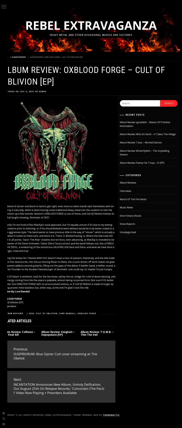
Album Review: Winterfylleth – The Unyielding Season (147, 156)
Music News (129, 211)
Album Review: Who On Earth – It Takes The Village (146, 136)
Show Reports (130, 227)
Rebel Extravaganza (94, 25)
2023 (38, 317)
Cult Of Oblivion (54, 317)
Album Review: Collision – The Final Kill (26, 337)
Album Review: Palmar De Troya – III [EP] (144, 166)
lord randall (74, 317)
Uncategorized (130, 236)
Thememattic (118, 422)
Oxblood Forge (94, 317)
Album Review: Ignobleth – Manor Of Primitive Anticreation (147, 124)
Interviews (128, 194)
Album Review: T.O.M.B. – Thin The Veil (101, 337)
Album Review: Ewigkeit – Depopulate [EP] (62, 337)
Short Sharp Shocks (133, 219)
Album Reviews (21, 317)
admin (50, 92)
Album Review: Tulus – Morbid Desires (143, 146)
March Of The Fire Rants (135, 203)
